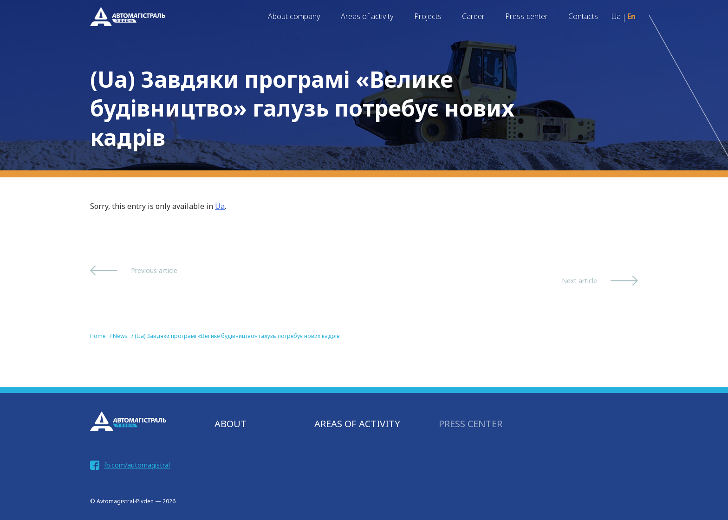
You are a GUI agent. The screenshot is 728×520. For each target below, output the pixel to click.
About (230, 423)
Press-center (526, 16)
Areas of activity (367, 16)
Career (473, 16)
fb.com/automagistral (137, 465)
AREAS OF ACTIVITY (357, 423)
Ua (220, 206)
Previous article (154, 270)
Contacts (583, 16)
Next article (579, 280)
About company (294, 16)
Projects (428, 16)
